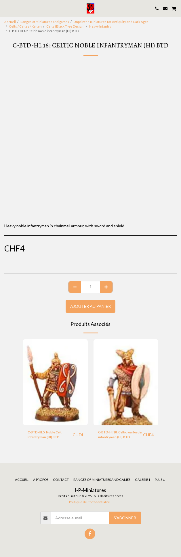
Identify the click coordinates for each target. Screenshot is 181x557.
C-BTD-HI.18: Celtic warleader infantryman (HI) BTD (120, 434)
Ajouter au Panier (90, 306)
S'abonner (125, 517)
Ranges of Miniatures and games (44, 22)
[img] (55, 382)
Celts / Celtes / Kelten (25, 26)
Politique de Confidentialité (89, 502)
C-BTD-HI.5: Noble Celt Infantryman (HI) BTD (45, 434)
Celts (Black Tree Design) (65, 26)
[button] (6, 8)
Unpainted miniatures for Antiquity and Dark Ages (111, 22)
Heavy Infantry (100, 26)
